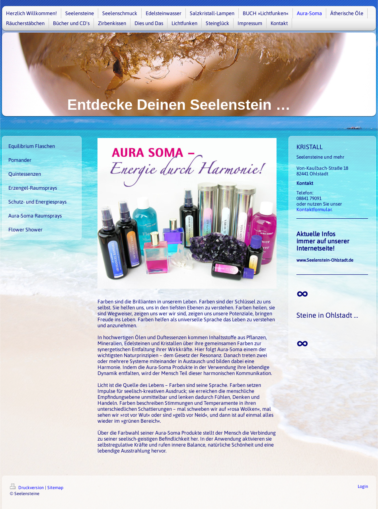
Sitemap (55, 487)
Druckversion (27, 487)
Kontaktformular (313, 209)
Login (363, 486)
